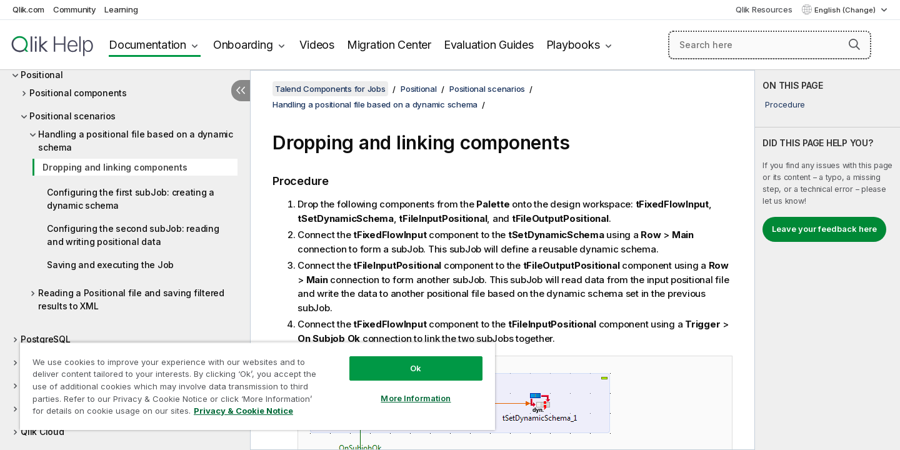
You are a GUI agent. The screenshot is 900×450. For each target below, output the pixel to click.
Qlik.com (28, 9)
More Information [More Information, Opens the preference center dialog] (416, 398)
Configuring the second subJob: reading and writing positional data (133, 235)
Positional (42, 74)
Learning (121, 9)
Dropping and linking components (114, 167)
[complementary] (827, 260)
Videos (316, 44)
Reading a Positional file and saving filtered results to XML (131, 299)
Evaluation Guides (489, 44)
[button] (854, 44)
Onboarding (243, 44)
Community (74, 9)
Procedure (785, 104)
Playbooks (573, 44)
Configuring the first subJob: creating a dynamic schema (130, 199)
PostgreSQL (46, 339)
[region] (257, 386)
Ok (415, 368)
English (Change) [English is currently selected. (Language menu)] (846, 10)
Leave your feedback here (824, 229)
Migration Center (389, 44)
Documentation (147, 44)
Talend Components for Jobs (330, 89)
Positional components (78, 93)
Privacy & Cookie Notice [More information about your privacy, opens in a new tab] (243, 411)
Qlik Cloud (42, 431)
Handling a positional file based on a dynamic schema (135, 140)
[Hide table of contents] (240, 90)
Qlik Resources (764, 9)
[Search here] (769, 45)
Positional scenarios (72, 116)
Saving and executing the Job (110, 264)
